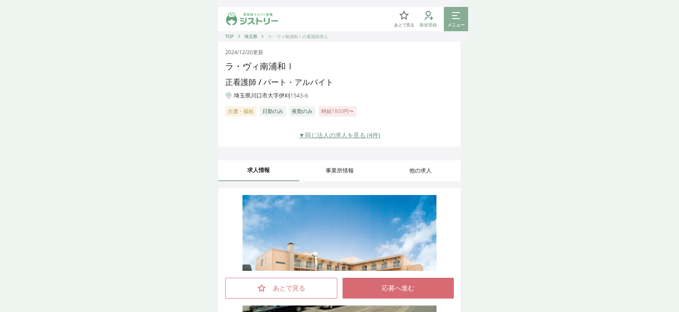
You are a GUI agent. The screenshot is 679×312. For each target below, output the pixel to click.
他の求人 (420, 170)
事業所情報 (340, 170)
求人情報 (258, 170)
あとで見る (281, 288)
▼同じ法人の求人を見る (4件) (339, 135)
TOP (229, 36)
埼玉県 (250, 36)
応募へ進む (398, 288)
